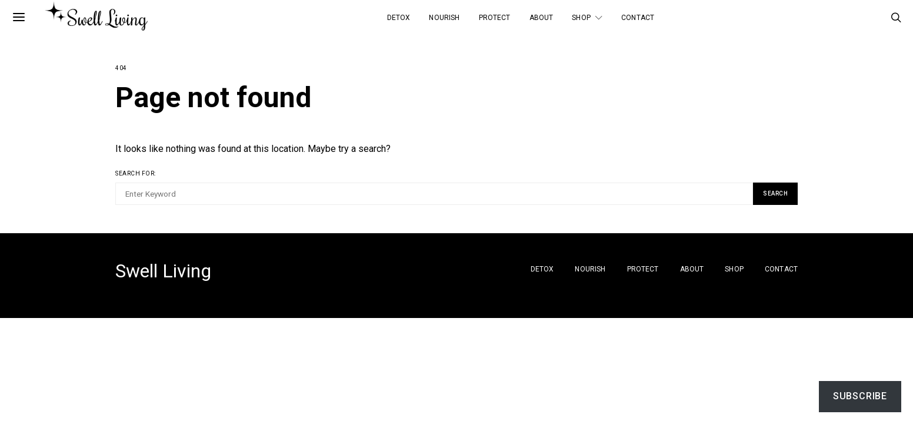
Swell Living (163, 270)
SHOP (581, 18)
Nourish (444, 18)
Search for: (135, 173)
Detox (399, 18)
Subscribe (860, 396)
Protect (495, 18)
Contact (637, 18)
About (541, 18)
